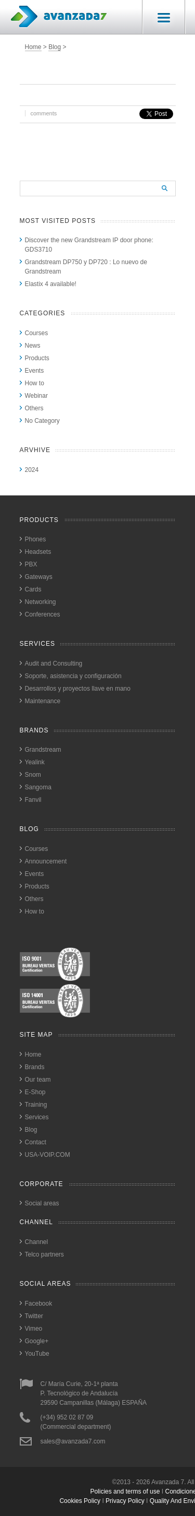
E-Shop (35, 1092)
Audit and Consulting (54, 663)
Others (34, 408)
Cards (33, 589)
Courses (36, 333)
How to (34, 383)
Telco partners (44, 1254)
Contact (35, 1142)
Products (37, 358)
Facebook (39, 1303)
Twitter (34, 1316)
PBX (31, 564)
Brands (35, 1067)
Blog (54, 47)
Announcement (46, 861)
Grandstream (43, 749)
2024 (32, 469)
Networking (40, 602)
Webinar (36, 395)
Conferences (42, 614)
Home (33, 47)
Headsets (38, 551)
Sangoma (38, 787)
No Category (42, 420)
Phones (35, 539)
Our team (38, 1079)
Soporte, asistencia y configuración (73, 676)
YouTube (37, 1353)
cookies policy (79, 1501)
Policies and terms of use (125, 1491)
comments (44, 113)
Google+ (37, 1341)
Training (36, 1104)
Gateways (39, 577)
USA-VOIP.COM (47, 1154)
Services (37, 1117)
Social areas (42, 1203)
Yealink (35, 762)
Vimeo (34, 1328)
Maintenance (43, 701)
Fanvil (33, 799)
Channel (36, 1242)
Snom (33, 774)
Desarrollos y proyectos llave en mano (78, 688)
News (33, 345)
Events (34, 370)
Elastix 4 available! (50, 284)
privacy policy (125, 1501)
